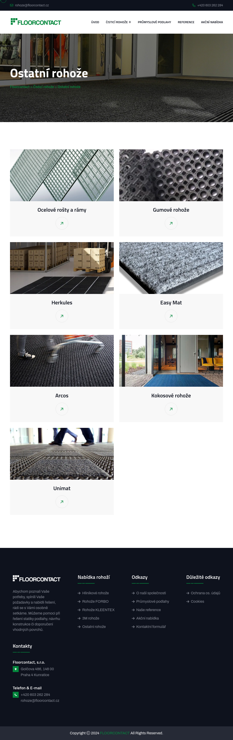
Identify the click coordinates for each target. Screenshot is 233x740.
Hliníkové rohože (95, 593)
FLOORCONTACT (115, 733)
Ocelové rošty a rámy (62, 210)
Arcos (61, 395)
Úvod (95, 22)
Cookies (197, 601)
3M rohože (90, 618)
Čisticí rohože (117, 22)
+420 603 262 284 (210, 5)
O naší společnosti (151, 593)
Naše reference (148, 610)
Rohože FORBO (95, 601)
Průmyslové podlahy (154, 22)
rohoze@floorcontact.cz (32, 5)
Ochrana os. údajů (205, 593)
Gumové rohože (171, 210)
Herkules (61, 302)
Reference (186, 22)
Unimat (61, 488)
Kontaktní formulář (151, 627)
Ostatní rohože (94, 627)
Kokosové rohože (171, 395)
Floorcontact (20, 86)
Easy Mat (171, 302)
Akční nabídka (212, 22)
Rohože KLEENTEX (98, 610)
